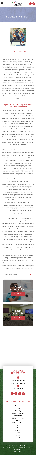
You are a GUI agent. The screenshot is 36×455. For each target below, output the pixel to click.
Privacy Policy (22, 447)
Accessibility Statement (10, 447)
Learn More (18, 294)
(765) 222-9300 (18, 389)
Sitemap (30, 447)
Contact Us (18, 318)
